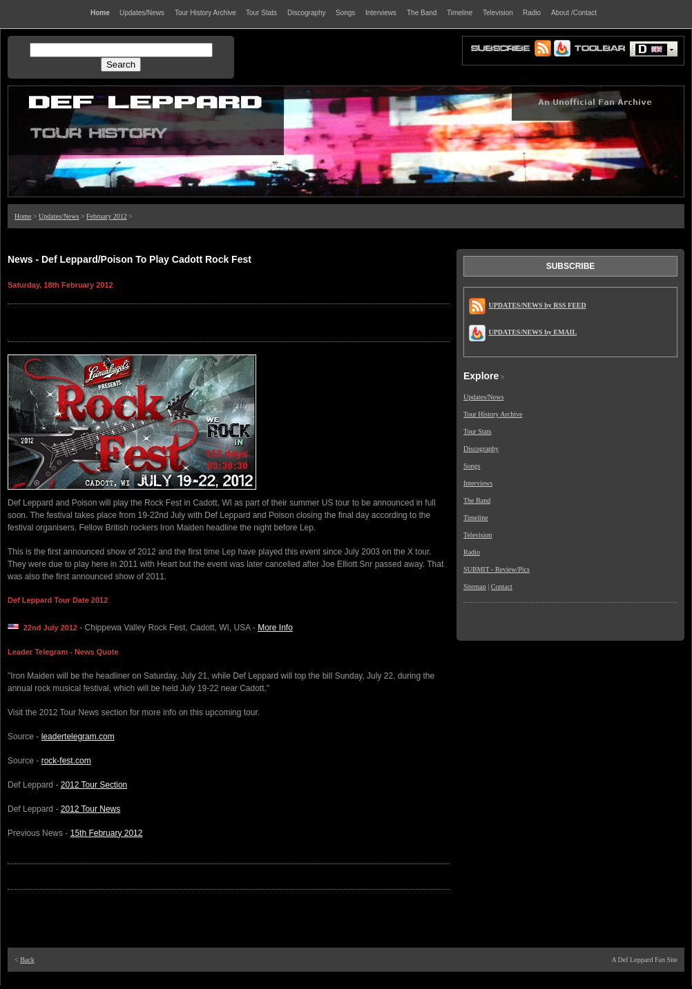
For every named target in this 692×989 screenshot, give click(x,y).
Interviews (477, 483)
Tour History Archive (492, 414)
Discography (481, 448)
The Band (476, 500)
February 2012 (106, 216)
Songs (471, 466)
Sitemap (474, 586)
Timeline (475, 517)
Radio (471, 552)
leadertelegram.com (78, 736)
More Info (275, 627)
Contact (501, 586)
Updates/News (59, 216)
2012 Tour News (91, 809)
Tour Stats (477, 431)
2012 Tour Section (94, 785)
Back (27, 959)
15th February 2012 (106, 833)
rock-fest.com (66, 761)
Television (477, 535)
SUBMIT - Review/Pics (496, 569)
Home (23, 216)
